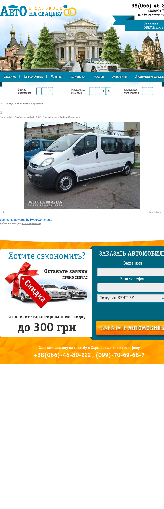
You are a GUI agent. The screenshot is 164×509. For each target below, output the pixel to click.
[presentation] (133, 311)
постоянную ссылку (31, 223)
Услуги (98, 76)
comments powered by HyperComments (26, 219)
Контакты (119, 76)
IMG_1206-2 (155, 212)
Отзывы (57, 76)
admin (10, 117)
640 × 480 (65, 117)
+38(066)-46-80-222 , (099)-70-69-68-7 (89, 355)
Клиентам (78, 76)
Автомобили (33, 76)
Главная (10, 76)
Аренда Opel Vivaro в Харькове (21, 103)
